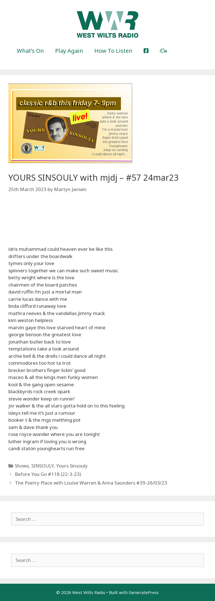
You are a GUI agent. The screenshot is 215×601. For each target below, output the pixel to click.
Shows (22, 465)
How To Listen (113, 50)
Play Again (69, 50)
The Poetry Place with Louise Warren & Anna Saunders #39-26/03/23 (91, 483)
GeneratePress (144, 592)
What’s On (30, 50)
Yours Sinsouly (72, 465)
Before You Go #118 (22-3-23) (48, 474)
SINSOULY (42, 465)
